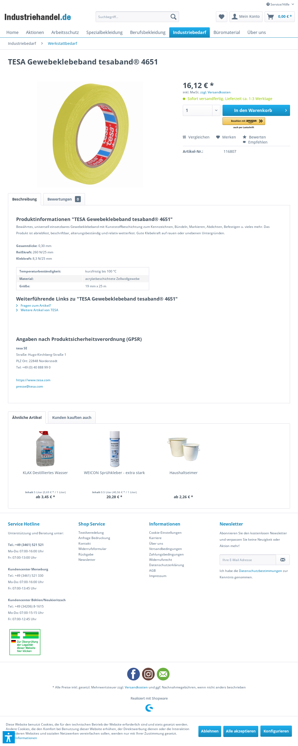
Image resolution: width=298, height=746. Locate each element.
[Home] (12, 32)
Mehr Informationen (21, 738)
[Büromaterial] (227, 32)
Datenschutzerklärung (166, 565)
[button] (244, 123)
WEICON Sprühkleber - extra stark (114, 472)
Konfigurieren (276, 731)
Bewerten (254, 137)
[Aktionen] (35, 32)
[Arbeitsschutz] (65, 32)
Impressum (157, 576)
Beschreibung (24, 199)
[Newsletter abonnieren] (283, 559)
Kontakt (84, 543)
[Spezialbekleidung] (104, 32)
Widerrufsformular (92, 549)
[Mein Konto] (246, 16)
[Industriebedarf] (189, 32)
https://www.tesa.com (33, 380)
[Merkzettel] (221, 16)
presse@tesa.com (29, 386)
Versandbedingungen (165, 549)
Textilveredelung (91, 532)
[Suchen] (173, 16)
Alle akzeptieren (241, 731)
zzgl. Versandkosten (215, 92)
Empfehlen (255, 142)
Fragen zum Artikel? (33, 305)
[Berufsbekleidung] (147, 32)
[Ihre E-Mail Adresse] (248, 559)
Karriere (155, 538)
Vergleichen (196, 137)
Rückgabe (86, 554)
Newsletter (86, 559)
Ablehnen (210, 731)
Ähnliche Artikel (27, 417)
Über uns (156, 543)
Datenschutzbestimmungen (260, 571)
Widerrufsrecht (160, 559)
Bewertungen (64, 199)
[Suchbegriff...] (137, 16)
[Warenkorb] (280, 16)
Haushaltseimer (184, 472)
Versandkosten (136, 687)
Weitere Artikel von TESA (37, 310)
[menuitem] (137, 16)
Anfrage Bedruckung (94, 538)
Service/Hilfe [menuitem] (278, 4)
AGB (152, 570)
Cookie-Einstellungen (165, 532)
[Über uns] (257, 32)
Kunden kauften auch (71, 417)
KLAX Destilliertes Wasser (45, 472)
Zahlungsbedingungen (166, 554)
